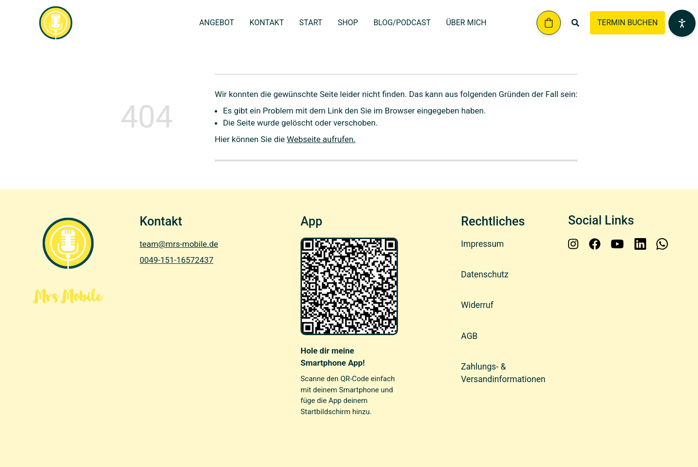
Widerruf (477, 305)
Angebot (216, 22)
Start (310, 22)
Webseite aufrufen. (321, 139)
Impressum (482, 244)
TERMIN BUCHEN (627, 22)
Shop (348, 22)
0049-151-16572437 (176, 260)
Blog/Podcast (401, 22)
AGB (469, 336)
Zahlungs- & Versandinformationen (503, 373)
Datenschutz (484, 274)
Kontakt (267, 22)
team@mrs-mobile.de (179, 244)
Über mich (466, 22)
